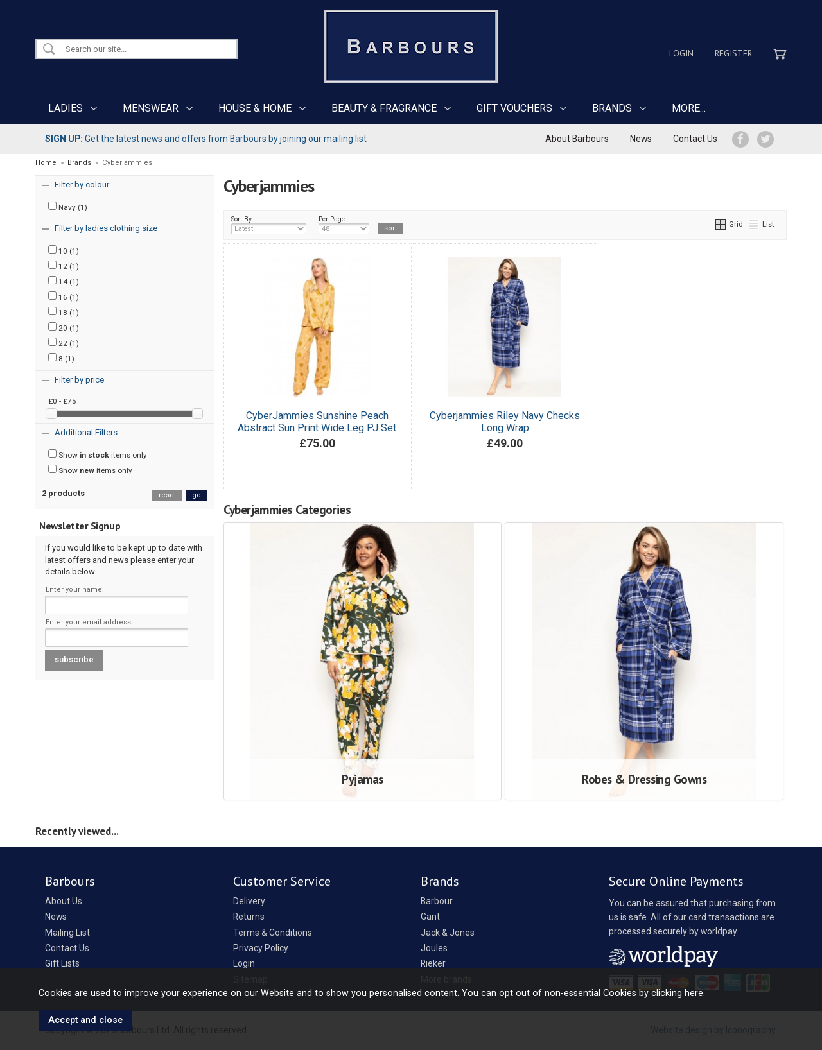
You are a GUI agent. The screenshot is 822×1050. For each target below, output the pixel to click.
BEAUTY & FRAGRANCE (384, 108)
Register (733, 53)
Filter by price (79, 379)
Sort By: (269, 224)
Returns (249, 916)
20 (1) (63, 327)
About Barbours (577, 138)
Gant (430, 916)
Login (681, 53)
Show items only (97, 454)
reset (167, 495)
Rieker (433, 963)
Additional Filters (86, 432)
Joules (434, 948)
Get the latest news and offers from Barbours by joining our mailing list (206, 138)
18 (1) (63, 312)
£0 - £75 (62, 401)
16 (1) (63, 296)
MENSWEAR (151, 108)
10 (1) (63, 250)
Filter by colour (82, 184)
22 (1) (63, 343)
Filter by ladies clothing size (106, 228)
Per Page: (344, 224)
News (641, 138)
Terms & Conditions (272, 932)
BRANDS (612, 108)
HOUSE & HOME (255, 108)
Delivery (249, 901)
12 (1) (63, 266)
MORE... (689, 108)
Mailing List (67, 932)
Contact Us (695, 138)
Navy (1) (67, 207)
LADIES (65, 108)
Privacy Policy (260, 948)
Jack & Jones (448, 932)
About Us (63, 901)
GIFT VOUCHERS (514, 108)
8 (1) (61, 358)
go (196, 495)
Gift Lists (62, 963)
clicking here (677, 993)
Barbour (437, 901)
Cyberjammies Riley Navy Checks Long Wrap (505, 421)
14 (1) (63, 281)
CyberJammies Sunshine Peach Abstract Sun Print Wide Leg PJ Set (317, 421)
